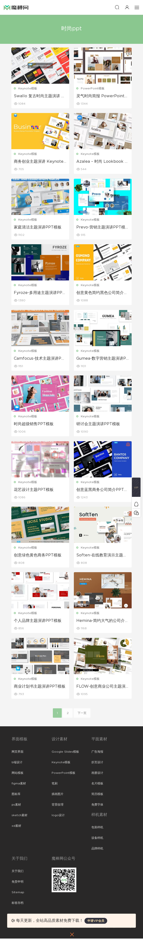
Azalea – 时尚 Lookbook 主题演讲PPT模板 (103, 162)
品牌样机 (97, 849)
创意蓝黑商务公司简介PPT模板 (102, 490)
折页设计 (97, 763)
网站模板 (17, 774)
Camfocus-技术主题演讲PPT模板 (39, 359)
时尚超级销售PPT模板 (34, 425)
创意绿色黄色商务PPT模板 (38, 556)
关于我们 (17, 872)
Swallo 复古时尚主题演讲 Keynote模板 (39, 96)
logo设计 (58, 816)
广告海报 (97, 753)
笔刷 (55, 784)
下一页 (82, 714)
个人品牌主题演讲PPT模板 (38, 622)
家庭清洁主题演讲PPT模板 (38, 227)
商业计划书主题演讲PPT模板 (40, 688)
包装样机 (97, 828)
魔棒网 (16, 7)
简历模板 (97, 795)
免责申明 (17, 883)
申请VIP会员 (95, 920)
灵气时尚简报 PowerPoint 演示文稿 (101, 96)
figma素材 (19, 784)
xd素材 (16, 827)
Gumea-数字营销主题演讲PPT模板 (103, 359)
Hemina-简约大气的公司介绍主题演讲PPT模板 (103, 622)
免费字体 (97, 806)
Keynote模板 (28, 88)
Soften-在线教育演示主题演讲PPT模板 (102, 556)
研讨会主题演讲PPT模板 (98, 425)
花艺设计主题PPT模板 (34, 490)
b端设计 (17, 763)
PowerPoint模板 (93, 88)
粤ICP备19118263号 (118, 927)
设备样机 (97, 839)
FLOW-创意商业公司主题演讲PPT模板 (101, 688)
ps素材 (16, 806)
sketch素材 (19, 816)
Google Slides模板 (65, 753)
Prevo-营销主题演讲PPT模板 (101, 228)
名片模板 (97, 784)
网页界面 (17, 753)
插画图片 (57, 795)
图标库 (16, 795)
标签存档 (17, 904)
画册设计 (97, 774)
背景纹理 (57, 806)
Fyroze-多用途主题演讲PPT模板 (39, 293)
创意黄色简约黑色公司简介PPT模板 (102, 293)
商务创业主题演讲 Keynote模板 (39, 162)
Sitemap (18, 893)
